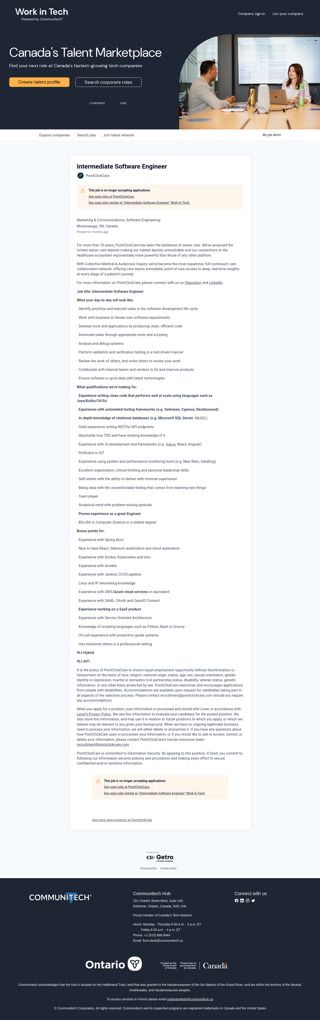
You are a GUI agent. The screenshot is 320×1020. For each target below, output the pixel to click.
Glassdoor (193, 283)
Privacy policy (148, 868)
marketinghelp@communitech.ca (190, 999)
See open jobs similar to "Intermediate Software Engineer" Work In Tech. (139, 203)
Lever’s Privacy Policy (94, 714)
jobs (86, 135)
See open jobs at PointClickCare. (112, 196)
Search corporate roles (108, 82)
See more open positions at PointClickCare (122, 820)
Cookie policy (168, 868)
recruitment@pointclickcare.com (103, 744)
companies (54, 135)
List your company (288, 13)
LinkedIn (216, 283)
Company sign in (251, 13)
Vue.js (171, 444)
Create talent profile (39, 82)
